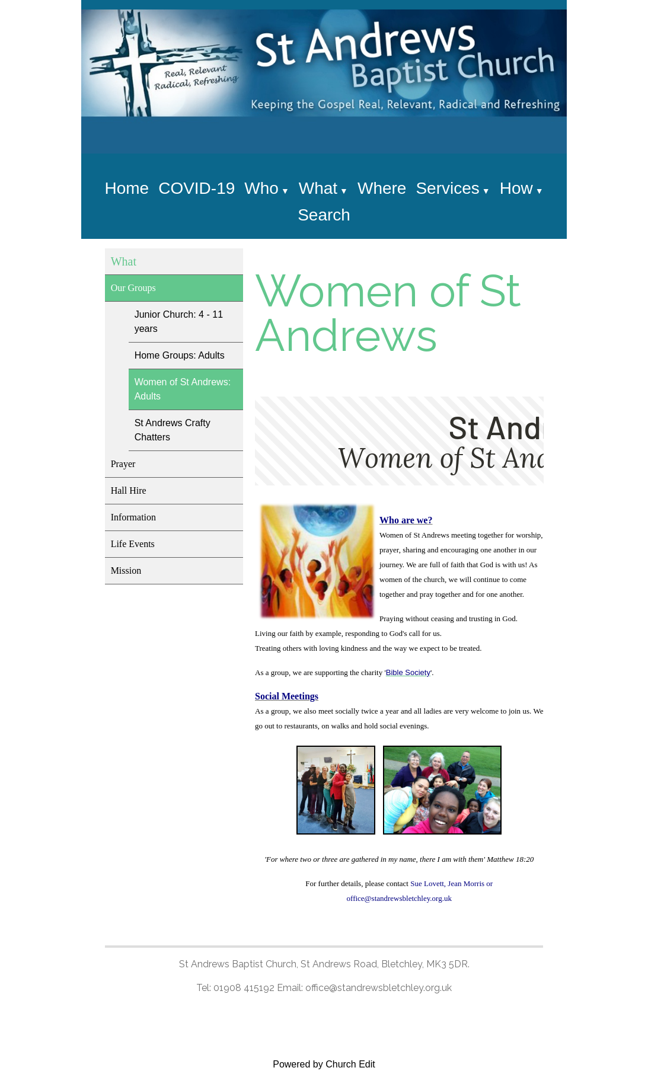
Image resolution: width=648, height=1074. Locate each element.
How (516, 188)
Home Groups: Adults (180, 355)
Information (133, 517)
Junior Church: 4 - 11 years (179, 321)
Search (324, 215)
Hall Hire (128, 490)
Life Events (133, 544)
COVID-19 (196, 188)
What (318, 188)
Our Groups (133, 288)
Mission (126, 570)
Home (126, 188)
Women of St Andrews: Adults (183, 389)
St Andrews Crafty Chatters (172, 430)
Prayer (123, 464)
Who (261, 188)
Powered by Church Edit (324, 1064)
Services (447, 188)
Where (381, 188)
